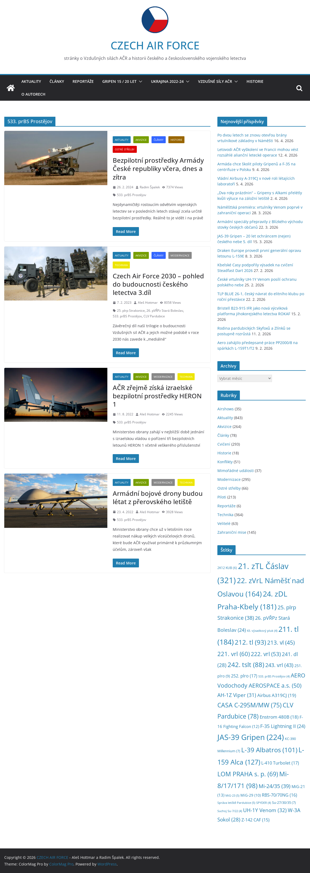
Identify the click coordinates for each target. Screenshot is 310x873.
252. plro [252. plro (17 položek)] (244, 676)
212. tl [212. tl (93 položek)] (250, 642)
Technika (121, 265)
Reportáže (83, 81)
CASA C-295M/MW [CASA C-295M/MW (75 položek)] (249, 705)
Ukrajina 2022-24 (167, 81)
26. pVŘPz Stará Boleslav (164, 310)
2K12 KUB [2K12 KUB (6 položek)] (227, 568)
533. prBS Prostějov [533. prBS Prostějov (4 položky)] (274, 676)
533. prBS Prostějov (131, 195)
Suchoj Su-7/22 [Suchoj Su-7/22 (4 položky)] (229, 811)
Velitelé (223, 523)
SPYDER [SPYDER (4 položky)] (263, 803)
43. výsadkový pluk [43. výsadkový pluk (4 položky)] (262, 631)
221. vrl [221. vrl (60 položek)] (233, 654)
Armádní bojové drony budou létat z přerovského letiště (158, 497)
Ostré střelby (125, 149)
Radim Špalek (150, 187)
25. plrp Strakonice (131, 310)
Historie (255, 81)
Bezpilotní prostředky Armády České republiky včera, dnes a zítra (158, 168)
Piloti (221, 497)
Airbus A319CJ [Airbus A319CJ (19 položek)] (276, 695)
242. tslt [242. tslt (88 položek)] (246, 664)
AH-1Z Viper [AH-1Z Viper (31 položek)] (236, 695)
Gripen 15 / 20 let (119, 81)
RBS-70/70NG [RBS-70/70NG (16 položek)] (279, 795)
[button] (139, 81)
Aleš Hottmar (148, 302)
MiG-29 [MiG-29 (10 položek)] (250, 795)
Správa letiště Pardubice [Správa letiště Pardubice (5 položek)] (236, 803)
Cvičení (223, 444)
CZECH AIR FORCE (155, 45)
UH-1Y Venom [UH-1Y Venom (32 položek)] (265, 810)
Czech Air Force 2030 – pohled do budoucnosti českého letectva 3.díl (158, 284)
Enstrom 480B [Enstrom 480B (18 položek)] (279, 717)
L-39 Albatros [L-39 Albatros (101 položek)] (269, 749)
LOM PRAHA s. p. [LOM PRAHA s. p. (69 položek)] (247, 774)
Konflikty (225, 461)
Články (57, 81)
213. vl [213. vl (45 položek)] (281, 642)
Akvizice (141, 140)
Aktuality (31, 81)
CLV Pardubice (154, 316)
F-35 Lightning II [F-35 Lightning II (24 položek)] (282, 726)
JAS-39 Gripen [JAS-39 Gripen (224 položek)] (250, 737)
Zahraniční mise (231, 532)
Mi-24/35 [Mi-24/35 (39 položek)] (274, 786)
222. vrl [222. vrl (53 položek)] (266, 654)
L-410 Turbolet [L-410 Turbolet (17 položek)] (280, 763)
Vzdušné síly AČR (215, 81)
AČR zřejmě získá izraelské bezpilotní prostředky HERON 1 (157, 395)
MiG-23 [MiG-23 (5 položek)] (232, 795)
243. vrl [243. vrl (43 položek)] (279, 665)
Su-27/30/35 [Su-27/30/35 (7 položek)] (284, 802)
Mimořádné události (235, 470)
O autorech (33, 94)
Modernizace (180, 255)
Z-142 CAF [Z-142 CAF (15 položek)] (255, 820)
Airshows (225, 408)
